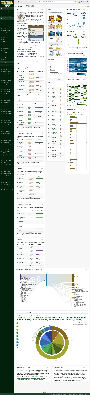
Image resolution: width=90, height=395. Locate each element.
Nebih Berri (69, 317)
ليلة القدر (27, 378)
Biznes (4, 21)
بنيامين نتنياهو (38, 378)
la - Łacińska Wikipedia (6, 129)
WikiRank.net (7, 189)
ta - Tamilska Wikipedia (6, 166)
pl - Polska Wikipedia (6, 142)
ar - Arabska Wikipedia (6, 64)
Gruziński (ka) (21, 213)
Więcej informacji (78, 380)
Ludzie (4, 37)
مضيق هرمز (41, 379)
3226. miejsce (23, 32)
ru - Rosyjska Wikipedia (6, 149)
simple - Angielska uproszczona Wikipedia (8, 155)
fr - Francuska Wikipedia (6, 100)
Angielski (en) (21, 74)
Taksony (4, 54)
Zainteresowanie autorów (7, 16)
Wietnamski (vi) (22, 85)
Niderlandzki (54, 132)
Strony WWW (5, 52)
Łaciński (53, 128)
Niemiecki (54, 92)
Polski (17, 1)
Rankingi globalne (7, 8)
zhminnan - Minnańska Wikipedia (8, 186)
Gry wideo (4, 28)
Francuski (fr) (21, 81)
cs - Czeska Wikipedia (6, 75)
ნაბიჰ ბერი (78, 319)
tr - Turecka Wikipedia (6, 171)
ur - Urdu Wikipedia (6, 175)
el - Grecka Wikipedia (6, 82)
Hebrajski (54, 107)
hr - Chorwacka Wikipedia (7, 109)
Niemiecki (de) (22, 190)
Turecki (53, 152)
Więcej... (30, 92)
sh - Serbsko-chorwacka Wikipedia (6, 152)
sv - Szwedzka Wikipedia (7, 164)
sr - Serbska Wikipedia (6, 162)
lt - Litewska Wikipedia (6, 131)
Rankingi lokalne (7, 62)
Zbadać (75, 1)
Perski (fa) (21, 115)
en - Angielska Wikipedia (6, 84)
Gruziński (53, 124)
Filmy (3, 26)
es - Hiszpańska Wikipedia (7, 89)
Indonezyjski (54, 111)
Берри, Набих (48, 317)
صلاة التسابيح (32, 378)
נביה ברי (62, 317)
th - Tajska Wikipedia (6, 169)
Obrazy (4, 41)
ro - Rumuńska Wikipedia (7, 146)
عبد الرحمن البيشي (21, 378)
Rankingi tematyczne (7, 18)
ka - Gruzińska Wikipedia (7, 122)
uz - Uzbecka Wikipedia (6, 177)
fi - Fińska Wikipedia (6, 98)
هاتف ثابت (61, 79)
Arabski (53, 88)
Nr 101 (75, 14)
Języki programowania (6, 30)
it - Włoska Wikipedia (6, 118)
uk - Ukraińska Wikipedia (7, 173)
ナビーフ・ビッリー (68, 319)
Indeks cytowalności (6, 11)
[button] (58, 9)
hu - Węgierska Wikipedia (7, 111)
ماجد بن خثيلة (35, 379)
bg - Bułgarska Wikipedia (7, 71)
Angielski (53, 96)
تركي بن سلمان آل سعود (27, 379)
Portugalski (54, 139)
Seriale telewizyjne (6, 48)
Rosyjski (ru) (21, 77)
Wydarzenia (4, 59)
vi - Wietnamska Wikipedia (7, 180)
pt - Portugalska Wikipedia (7, 144)
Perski (53, 100)
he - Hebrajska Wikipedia (7, 104)
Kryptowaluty (5, 32)
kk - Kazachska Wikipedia (7, 124)
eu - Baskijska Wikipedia (6, 93)
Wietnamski (54, 156)
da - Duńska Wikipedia (6, 78)
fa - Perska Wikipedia (6, 95)
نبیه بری (33, 317)
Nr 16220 (83, 36)
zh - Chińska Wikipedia (6, 184)
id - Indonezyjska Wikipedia (7, 115)
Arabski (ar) (21, 89)
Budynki (4, 23)
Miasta (4, 39)
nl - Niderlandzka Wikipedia (7, 135)
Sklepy (4, 50)
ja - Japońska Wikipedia (6, 120)
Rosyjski (53, 143)
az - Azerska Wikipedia (6, 67)
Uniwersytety (5, 57)
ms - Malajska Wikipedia (6, 133)
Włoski (53, 115)
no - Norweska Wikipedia (7, 140)
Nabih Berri (20, 317)
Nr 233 (75, 36)
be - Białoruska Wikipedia (7, 69)
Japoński (53, 119)
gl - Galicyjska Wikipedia (6, 102)
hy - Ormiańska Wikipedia (7, 113)
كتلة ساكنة (49, 79)
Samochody (4, 46)
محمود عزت (19, 379)
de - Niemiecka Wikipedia (7, 80)
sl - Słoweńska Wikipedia (7, 160)
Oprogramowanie (5, 43)
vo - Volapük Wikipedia (6, 182)
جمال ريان (43, 378)
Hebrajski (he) (21, 193)
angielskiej (35, 20)
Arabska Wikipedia (84, 2)
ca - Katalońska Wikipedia (7, 73)
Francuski (54, 103)
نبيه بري (41, 13)
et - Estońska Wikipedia (6, 91)
